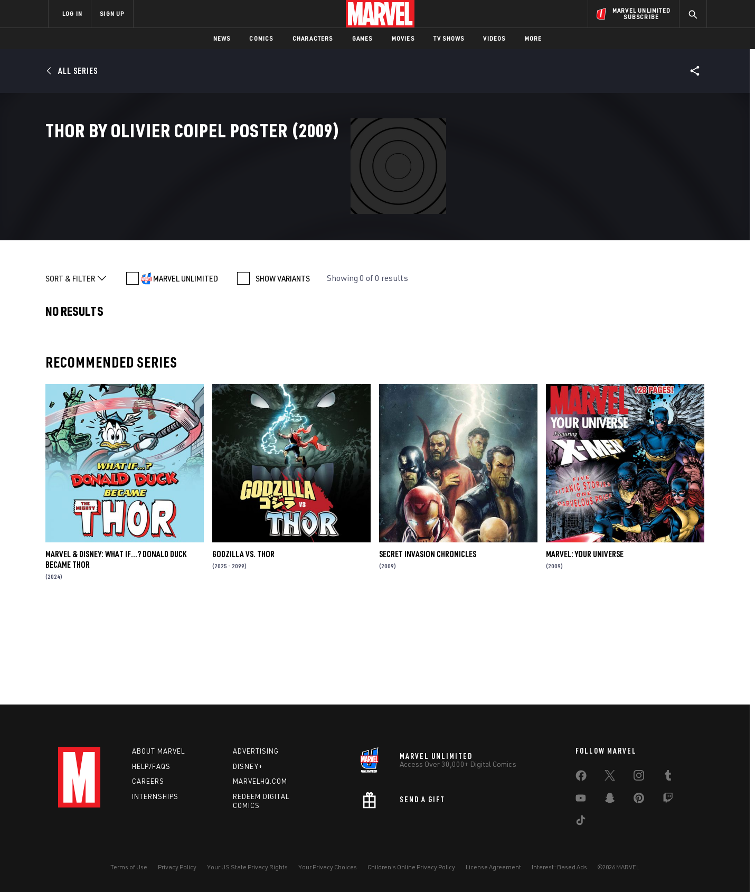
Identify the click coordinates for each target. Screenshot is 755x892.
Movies (403, 38)
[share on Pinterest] (639, 800)
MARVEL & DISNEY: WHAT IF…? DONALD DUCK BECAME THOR (115, 648)
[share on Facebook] (581, 778)
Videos (494, 38)
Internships (155, 796)
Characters (312, 38)
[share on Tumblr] (668, 777)
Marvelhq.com (260, 781)
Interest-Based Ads (559, 867)
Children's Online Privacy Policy (411, 867)
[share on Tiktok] (580, 822)
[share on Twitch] (668, 800)
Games (362, 38)
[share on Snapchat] (610, 800)
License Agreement (493, 867)
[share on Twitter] (610, 777)
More (533, 38)
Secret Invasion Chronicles (427, 643)
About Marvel (158, 751)
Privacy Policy (177, 867)
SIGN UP (112, 13)
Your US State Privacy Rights (247, 867)
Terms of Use (128, 867)
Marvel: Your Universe (585, 643)
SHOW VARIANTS (283, 367)
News (222, 38)
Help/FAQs (151, 766)
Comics (261, 38)
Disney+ (248, 766)
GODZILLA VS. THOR (243, 643)
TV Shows (449, 38)
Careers (148, 781)
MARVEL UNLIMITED (185, 367)
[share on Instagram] (639, 777)
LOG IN (72, 13)
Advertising (256, 751)
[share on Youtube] (580, 800)
